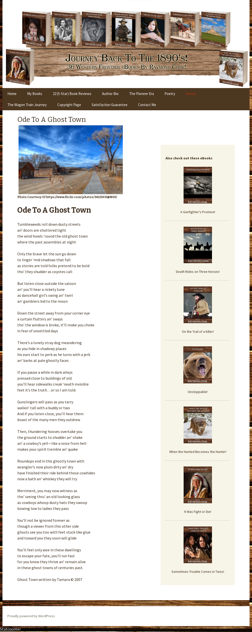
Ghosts (191, 93)
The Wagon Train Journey (27, 104)
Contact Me (147, 104)
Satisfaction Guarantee (109, 104)
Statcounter (10, 629)
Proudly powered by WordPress (31, 616)
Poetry (170, 93)
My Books (34, 93)
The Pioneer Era (141, 93)
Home (12, 93)
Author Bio (110, 93)
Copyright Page (69, 104)
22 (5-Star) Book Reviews (72, 93)
